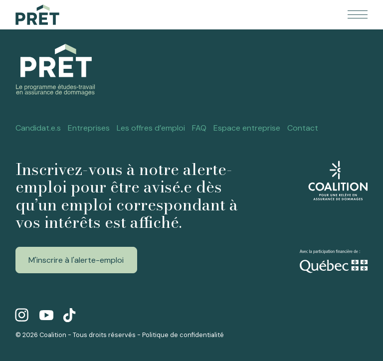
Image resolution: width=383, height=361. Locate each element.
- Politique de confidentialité (180, 335)
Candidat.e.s (38, 128)
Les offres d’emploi (151, 128)
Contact (302, 128)
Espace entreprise (246, 128)
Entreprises (89, 128)
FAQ (199, 128)
